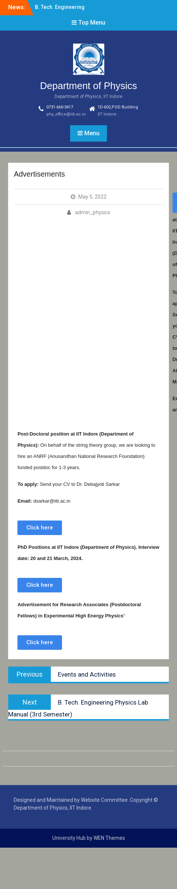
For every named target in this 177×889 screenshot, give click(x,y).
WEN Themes (109, 838)
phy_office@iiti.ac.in (66, 114)
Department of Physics (88, 85)
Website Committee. (105, 800)
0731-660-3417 (59, 107)
